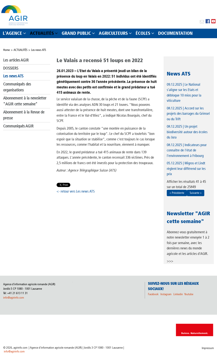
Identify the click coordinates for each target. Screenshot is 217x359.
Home (6, 50)
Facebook (153, 294)
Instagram (165, 294)
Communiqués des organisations (17, 87)
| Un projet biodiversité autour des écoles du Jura (187, 131)
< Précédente (177, 193)
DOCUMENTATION (175, 33)
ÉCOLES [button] (143, 33)
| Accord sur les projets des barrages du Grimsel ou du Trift (188, 113)
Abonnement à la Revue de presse (23, 115)
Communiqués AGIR (18, 126)
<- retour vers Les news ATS (76, 191)
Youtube (188, 294)
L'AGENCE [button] (12, 33)
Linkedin (178, 294)
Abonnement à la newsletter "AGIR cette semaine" (24, 101)
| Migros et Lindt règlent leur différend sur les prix (186, 168)
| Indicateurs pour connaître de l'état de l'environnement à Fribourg (187, 150)
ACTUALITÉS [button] (42, 33)
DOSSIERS (10, 68)
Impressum (208, 348)
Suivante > (196, 193)
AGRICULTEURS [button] (113, 33)
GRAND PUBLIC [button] (76, 33)
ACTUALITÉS (20, 50)
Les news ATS (38, 50)
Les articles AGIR (16, 60)
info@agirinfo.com (13, 297)
